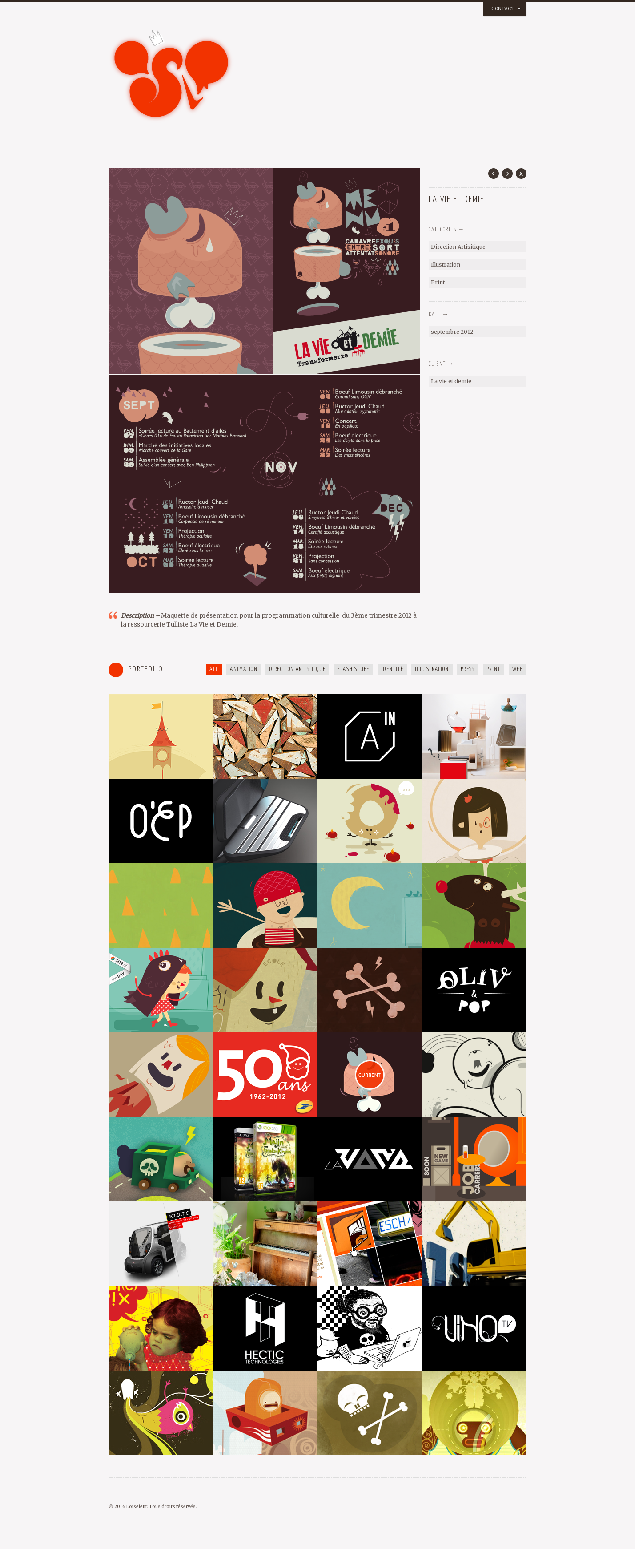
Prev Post (493, 173)
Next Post (507, 173)
